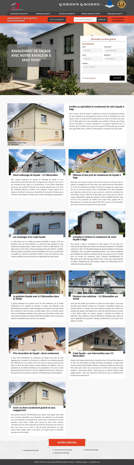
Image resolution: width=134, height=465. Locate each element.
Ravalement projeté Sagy (62, 453)
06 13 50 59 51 (90, 4)
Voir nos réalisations (57, 19)
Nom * (84, 47)
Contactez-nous (94, 462)
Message (85, 63)
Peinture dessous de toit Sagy (63, 450)
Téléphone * (107, 55)
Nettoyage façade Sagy (91, 450)
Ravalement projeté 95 (67, 14)
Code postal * (108, 47)
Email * (84, 55)
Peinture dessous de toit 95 (91, 14)
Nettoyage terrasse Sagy (31, 450)
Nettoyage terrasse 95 (114, 14)
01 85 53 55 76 (69, 4)
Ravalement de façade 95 (19, 14)
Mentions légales (82, 462)
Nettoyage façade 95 (43, 14)
